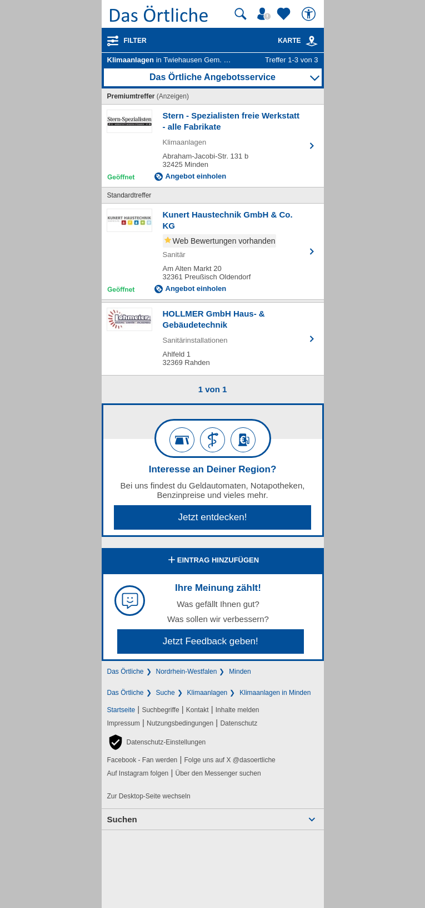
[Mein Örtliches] (265, 14)
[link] (311, 41)
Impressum (123, 723)
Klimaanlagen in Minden (275, 693)
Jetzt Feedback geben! (210, 641)
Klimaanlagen (207, 693)
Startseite (121, 710)
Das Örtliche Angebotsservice (212, 77)
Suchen (122, 819)
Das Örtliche (125, 671)
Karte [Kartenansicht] (298, 41)
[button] (156, 742)
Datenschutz (238, 723)
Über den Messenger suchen (218, 773)
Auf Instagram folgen (138, 773)
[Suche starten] (240, 14)
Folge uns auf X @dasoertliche (229, 760)
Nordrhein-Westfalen (186, 671)
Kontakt (197, 710)
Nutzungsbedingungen (180, 723)
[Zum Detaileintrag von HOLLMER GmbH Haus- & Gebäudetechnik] (212, 338)
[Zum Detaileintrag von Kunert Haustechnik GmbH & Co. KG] (212, 251)
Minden (240, 671)
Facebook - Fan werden (142, 760)
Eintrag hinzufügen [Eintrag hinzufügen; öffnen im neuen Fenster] (212, 560)
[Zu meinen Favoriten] (285, 14)
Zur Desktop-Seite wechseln (149, 796)
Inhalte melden (237, 710)
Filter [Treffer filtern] (135, 41)
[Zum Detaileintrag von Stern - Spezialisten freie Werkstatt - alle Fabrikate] (212, 145)
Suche (165, 693)
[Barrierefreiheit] (310, 14)
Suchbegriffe (160, 710)
